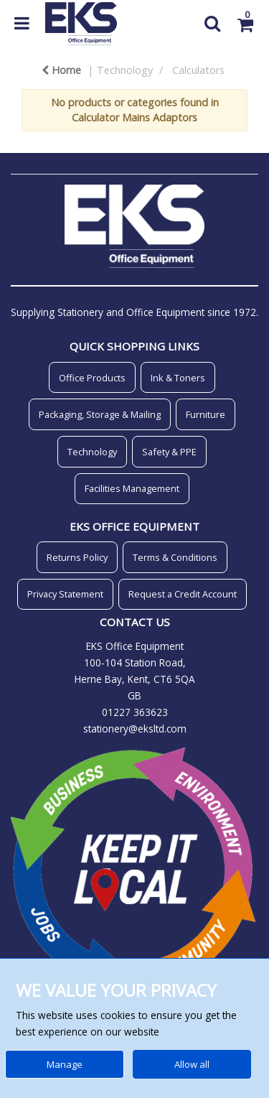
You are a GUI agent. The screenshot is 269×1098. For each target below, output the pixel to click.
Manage (64, 1064)
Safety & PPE (169, 451)
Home (61, 70)
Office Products (92, 377)
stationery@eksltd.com (135, 728)
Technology (125, 70)
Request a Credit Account (182, 593)
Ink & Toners (178, 377)
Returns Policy (77, 557)
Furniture (205, 414)
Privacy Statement (65, 593)
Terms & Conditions (175, 557)
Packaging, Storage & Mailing (100, 414)
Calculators (198, 70)
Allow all (191, 1064)
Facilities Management (132, 488)
